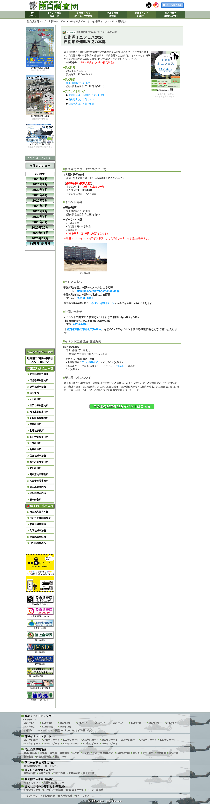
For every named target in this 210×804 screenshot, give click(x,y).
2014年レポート (51, 743)
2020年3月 (40, 190)
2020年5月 (40, 200)
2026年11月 (47, 726)
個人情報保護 (65, 796)
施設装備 (173, 753)
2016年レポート (32, 743)
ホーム (32, 15)
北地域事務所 (37, 430)
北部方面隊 (74, 773)
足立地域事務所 (38, 455)
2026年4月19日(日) (40, 68)
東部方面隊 (30, 773)
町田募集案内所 (38, 487)
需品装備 (161, 753)
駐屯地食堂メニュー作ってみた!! (41, 766)
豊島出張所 (35, 424)
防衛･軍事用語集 (75, 790)
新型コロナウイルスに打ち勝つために (75, 730)
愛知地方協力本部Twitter (81, 103)
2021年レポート (90, 740)
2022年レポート (71, 740)
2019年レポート (129, 740)
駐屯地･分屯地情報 (53, 790)
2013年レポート (71, 743)
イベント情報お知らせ (54, 14)
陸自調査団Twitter (40, 600)
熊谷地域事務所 (38, 524)
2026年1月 (29, 723)
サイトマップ (82, 796)
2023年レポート (51, 740)
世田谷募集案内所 (39, 405)
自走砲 (85, 753)
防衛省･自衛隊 (40, 624)
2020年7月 (40, 211)
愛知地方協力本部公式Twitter (83, 329)
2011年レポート (110, 743)
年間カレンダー (40, 165)
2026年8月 (153, 723)
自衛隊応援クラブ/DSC (40, 684)
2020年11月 (40, 233)
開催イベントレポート (142, 14)
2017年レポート (168, 740)
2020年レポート (110, 740)
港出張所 (34, 393)
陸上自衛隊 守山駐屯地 (78, 83)
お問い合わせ (48, 796)
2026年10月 (30, 726)
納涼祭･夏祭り (40, 244)
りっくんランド (32, 782)
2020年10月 (40, 227)
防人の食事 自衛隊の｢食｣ (40, 762)
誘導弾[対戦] (123, 753)
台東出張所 (35, 449)
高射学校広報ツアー (53, 782)
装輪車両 (64, 753)
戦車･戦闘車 (30, 753)
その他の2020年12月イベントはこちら (121, 406)
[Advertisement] (122, 135)
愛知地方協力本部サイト (81, 99)
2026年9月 (171, 723)
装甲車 (53, 753)
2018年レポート (148, 740)
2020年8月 (40, 217)
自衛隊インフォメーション (38, 730)
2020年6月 (40, 206)
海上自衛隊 (40, 648)
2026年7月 (136, 723)
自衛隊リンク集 (32, 790)
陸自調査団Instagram (40, 612)
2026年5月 (100, 723)
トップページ (31, 796)
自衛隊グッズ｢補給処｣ (40, 696)
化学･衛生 (148, 753)
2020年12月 (40, 238)
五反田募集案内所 (39, 418)
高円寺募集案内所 (39, 437)
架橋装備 (28, 756)
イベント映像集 (95, 790)
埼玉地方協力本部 (40, 506)
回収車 (43, 753)
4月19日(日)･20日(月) (40, 144)
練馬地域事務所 (38, 386)
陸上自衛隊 (40, 636)
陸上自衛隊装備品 (112, 14)
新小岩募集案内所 (39, 462)
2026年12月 (65, 726)
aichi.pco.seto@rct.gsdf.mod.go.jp (98, 291)
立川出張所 (35, 468)
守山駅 (119, 366)
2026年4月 (82, 723)
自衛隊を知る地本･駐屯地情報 (83, 14)
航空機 (75, 753)
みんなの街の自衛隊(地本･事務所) (45, 786)
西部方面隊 (59, 773)
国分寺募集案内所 (39, 380)
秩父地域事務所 (38, 543)
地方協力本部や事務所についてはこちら (40, 360)
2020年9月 (40, 222)
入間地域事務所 (38, 530)
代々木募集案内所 (39, 412)
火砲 (94, 753)
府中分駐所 (35, 499)
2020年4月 (40, 195)
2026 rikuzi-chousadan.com (106, 800)
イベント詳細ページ (102, 303)
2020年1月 (40, 179)
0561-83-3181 (85, 298)
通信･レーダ (61, 756)
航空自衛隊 (40, 660)
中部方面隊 (44, 773)
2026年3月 (65, 723)
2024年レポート (32, 740)
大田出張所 (35, 399)
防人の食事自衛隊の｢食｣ (171, 14)
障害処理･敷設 (43, 756)
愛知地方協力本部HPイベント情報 (86, 95)
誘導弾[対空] (106, 753)
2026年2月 (47, 723)
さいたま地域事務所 (40, 518)
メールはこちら (174, 5)
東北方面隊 (88, 773)
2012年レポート (90, 743)
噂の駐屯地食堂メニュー (39, 769)
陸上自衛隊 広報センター (40, 672)
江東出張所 (35, 443)
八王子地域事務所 (39, 480)
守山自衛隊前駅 (90, 362)
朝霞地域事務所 (38, 537)
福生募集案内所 (38, 493)
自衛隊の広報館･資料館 (38, 779)
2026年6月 (118, 723)
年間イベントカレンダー (39, 716)
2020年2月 (40, 184)
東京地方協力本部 (40, 368)
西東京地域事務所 (39, 474)
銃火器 (136, 753)
